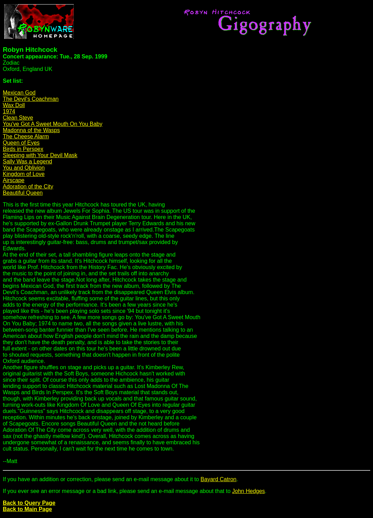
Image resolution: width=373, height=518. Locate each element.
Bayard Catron (218, 479)
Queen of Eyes (21, 143)
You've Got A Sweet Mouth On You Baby (52, 124)
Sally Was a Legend (27, 161)
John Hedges (248, 491)
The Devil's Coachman (30, 99)
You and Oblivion (24, 168)
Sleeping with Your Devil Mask (40, 155)
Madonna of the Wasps (31, 130)
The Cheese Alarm (26, 136)
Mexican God (19, 93)
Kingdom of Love (24, 174)
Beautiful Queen (23, 193)
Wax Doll (14, 105)
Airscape (13, 180)
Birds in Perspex (23, 149)
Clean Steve (18, 118)
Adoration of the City (28, 186)
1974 (9, 111)
